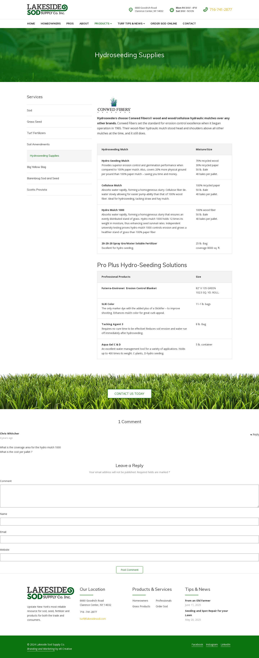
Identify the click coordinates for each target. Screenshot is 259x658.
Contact (189, 23)
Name (3, 514)
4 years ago (6, 438)
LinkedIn (225, 644)
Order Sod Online (164, 23)
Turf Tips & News (130, 23)
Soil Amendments (38, 144)
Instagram (212, 644)
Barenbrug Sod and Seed (43, 178)
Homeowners (51, 23)
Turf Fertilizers (36, 133)
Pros (70, 23)
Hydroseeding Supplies (44, 155)
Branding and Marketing (41, 648)
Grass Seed (34, 121)
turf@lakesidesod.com (93, 618)
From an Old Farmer (197, 600)
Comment (6, 481)
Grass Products (141, 606)
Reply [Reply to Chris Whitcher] (256, 434)
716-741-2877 (221, 9)
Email (3, 532)
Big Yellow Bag (36, 167)
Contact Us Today (129, 394)
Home (31, 23)
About (84, 23)
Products (102, 23)
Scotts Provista (37, 189)
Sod (29, 110)
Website (4, 549)
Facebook (197, 644)
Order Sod (162, 606)
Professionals (164, 600)
